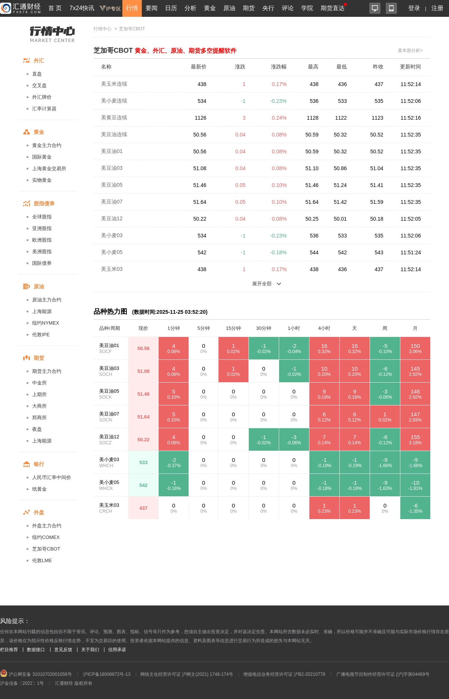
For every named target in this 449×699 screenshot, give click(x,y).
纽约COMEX (46, 537)
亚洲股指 (42, 228)
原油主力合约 (46, 300)
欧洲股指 (42, 240)
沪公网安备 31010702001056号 (36, 674)
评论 (288, 8)
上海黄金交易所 (49, 168)
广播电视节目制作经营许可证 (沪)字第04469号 (383, 674)
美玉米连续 (114, 84)
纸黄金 (39, 489)
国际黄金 (42, 157)
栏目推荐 (9, 649)
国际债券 (42, 263)
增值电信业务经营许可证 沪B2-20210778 (284, 674)
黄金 (210, 8)
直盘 (37, 74)
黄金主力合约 (46, 145)
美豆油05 (112, 185)
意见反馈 (63, 649)
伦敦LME (42, 560)
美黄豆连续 (114, 117)
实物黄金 (42, 180)
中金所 (39, 383)
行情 (132, 8)
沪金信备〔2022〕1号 (22, 683)
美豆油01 (112, 151)
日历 (171, 8)
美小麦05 (112, 252)
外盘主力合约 (46, 525)
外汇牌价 (42, 97)
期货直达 (333, 8)
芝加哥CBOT (46, 549)
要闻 (152, 8)
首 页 (55, 8)
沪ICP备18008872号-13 (107, 674)
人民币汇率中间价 (51, 477)
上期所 (39, 394)
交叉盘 (39, 85)
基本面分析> (410, 50)
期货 (249, 8)
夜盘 (37, 429)
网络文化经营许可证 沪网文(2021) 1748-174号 (186, 674)
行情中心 (103, 28)
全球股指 (42, 217)
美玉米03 (112, 269)
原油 (229, 8)
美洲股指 (42, 251)
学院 (307, 8)
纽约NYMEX (45, 323)
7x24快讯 (81, 8)
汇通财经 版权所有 (73, 683)
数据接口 (36, 649)
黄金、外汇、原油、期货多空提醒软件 (185, 50)
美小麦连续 (114, 101)
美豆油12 (112, 218)
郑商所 (39, 417)
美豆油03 (112, 168)
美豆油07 (112, 202)
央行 (268, 8)
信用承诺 (117, 649)
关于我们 (90, 649)
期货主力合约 (46, 371)
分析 (190, 8)
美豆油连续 (114, 134)
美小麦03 (112, 235)
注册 (437, 8)
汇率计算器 (44, 108)
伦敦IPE (41, 334)
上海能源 (42, 311)
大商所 (39, 406)
